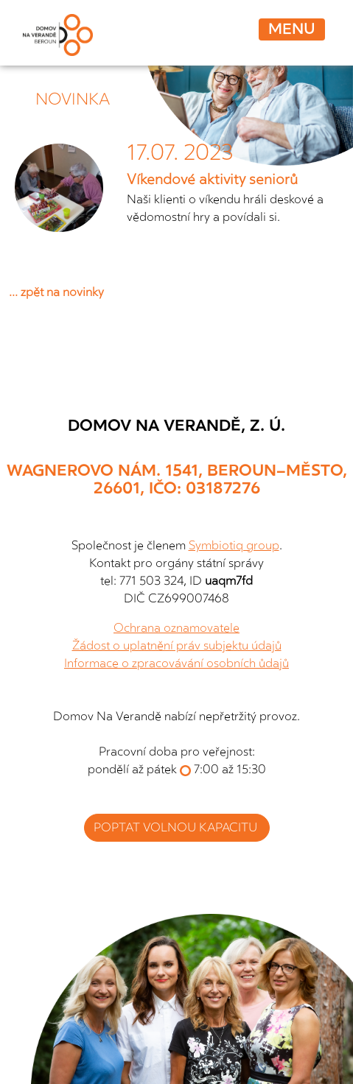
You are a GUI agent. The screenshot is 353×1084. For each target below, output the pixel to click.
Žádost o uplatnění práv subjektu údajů (177, 645)
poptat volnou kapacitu (177, 827)
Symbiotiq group (234, 545)
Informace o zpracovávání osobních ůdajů (176, 663)
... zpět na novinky (56, 292)
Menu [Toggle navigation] (291, 29)
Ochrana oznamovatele (176, 628)
